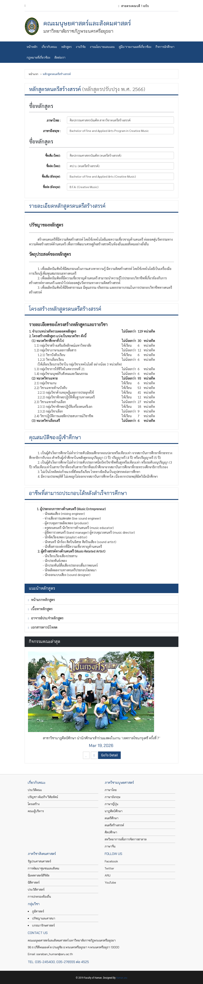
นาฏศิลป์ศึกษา (113, 811)
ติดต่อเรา (59, 57)
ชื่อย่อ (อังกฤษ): (51, 187)
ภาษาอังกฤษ (112, 797)
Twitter (109, 868)
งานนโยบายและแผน (102, 47)
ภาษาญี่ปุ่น (111, 804)
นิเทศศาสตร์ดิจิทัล (38, 875)
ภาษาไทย (111, 790)
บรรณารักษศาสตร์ (43, 925)
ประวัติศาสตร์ (36, 889)
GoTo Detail (109, 755)
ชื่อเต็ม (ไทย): (52, 155)
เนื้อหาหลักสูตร (40, 609)
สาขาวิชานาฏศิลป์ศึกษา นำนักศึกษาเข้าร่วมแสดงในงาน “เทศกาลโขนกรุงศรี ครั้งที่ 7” (101, 738)
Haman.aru (121, 977)
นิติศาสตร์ (34, 882)
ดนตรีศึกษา (111, 818)
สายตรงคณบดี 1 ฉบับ (133, 6)
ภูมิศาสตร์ (38, 911)
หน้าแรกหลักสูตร (41, 600)
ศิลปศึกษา (111, 832)
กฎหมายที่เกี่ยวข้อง (38, 57)
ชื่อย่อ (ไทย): (53, 166)
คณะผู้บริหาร (36, 811)
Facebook (111, 861)
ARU (107, 875)
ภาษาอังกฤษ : (51, 131)
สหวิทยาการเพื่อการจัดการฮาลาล (126, 839)
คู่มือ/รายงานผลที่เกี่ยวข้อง (135, 47)
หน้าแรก (33, 74)
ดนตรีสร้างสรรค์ (114, 825)
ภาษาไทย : (53, 120)
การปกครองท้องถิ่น (39, 897)
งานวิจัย (81, 47)
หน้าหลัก (32, 47)
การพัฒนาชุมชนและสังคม (43, 868)
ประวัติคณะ (35, 790)
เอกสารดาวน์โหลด (42, 627)
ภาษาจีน (110, 846)
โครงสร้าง (34, 804)
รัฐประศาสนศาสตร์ (39, 861)
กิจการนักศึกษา (165, 47)
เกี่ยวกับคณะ (49, 47)
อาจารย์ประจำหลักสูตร (45, 618)
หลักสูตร (66, 47)
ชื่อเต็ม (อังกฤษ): (51, 176)
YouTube (110, 882)
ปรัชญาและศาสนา (43, 918)
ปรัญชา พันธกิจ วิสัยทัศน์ (43, 797)
